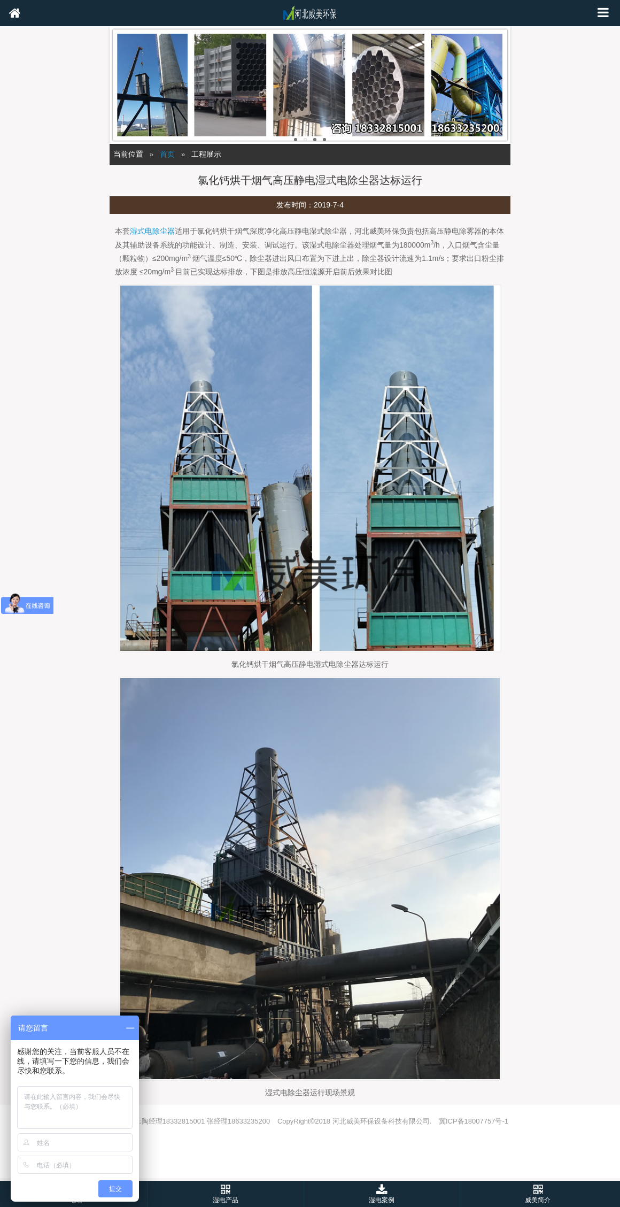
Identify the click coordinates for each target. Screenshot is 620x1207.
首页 (167, 154)
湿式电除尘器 (152, 231)
